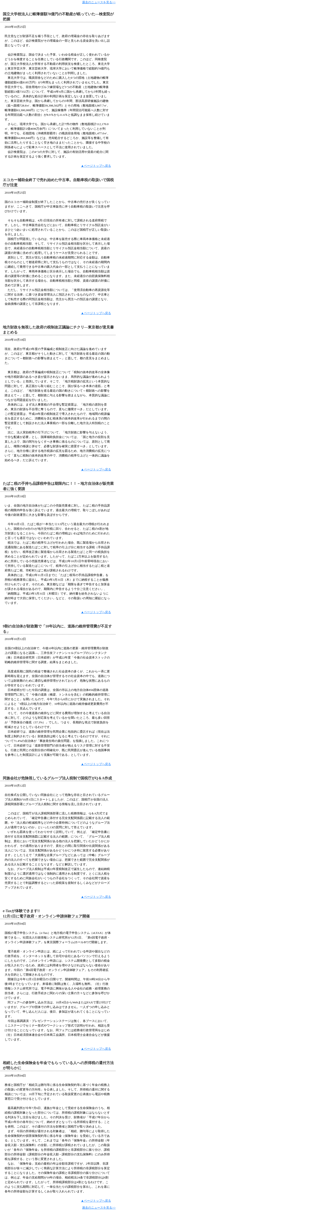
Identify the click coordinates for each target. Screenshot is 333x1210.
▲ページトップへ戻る (96, 165)
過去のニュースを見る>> (99, 2)
